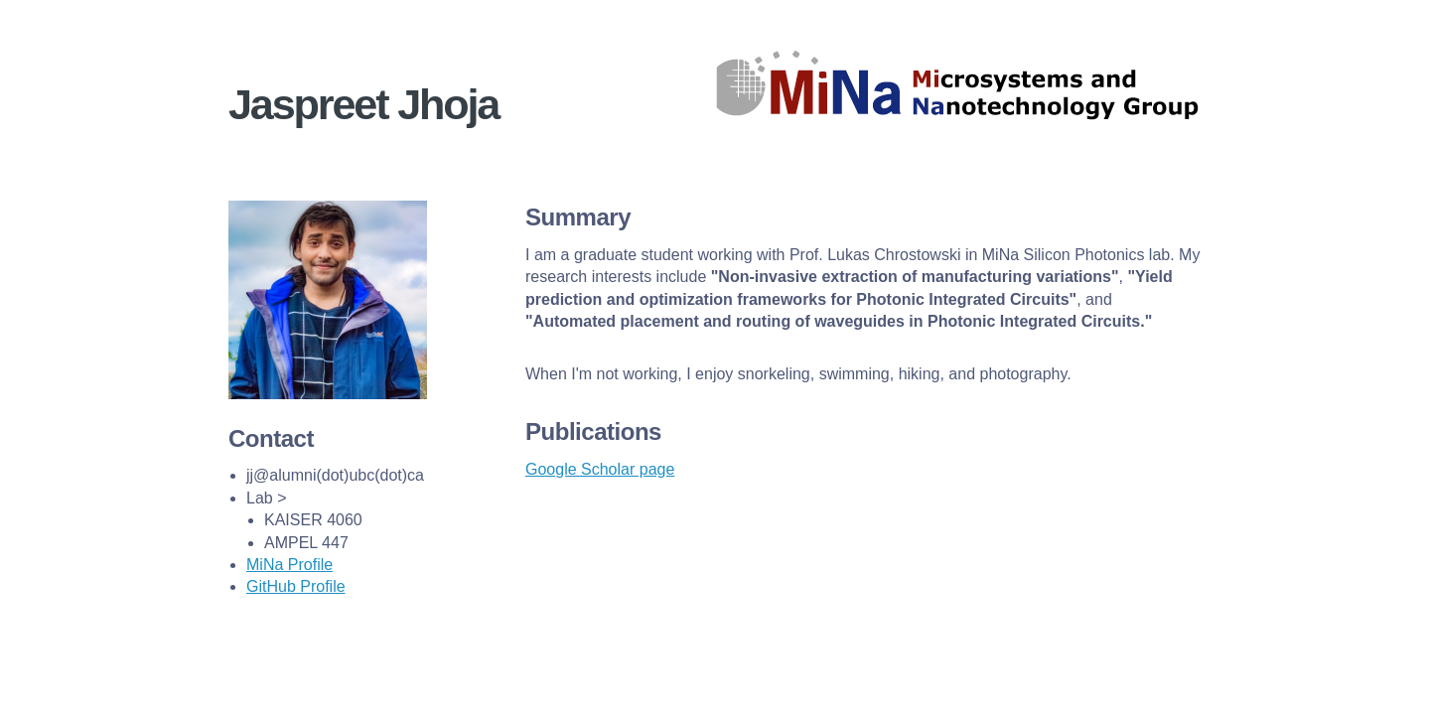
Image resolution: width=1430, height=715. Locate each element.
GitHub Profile (296, 586)
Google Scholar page (599, 469)
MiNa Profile (289, 564)
